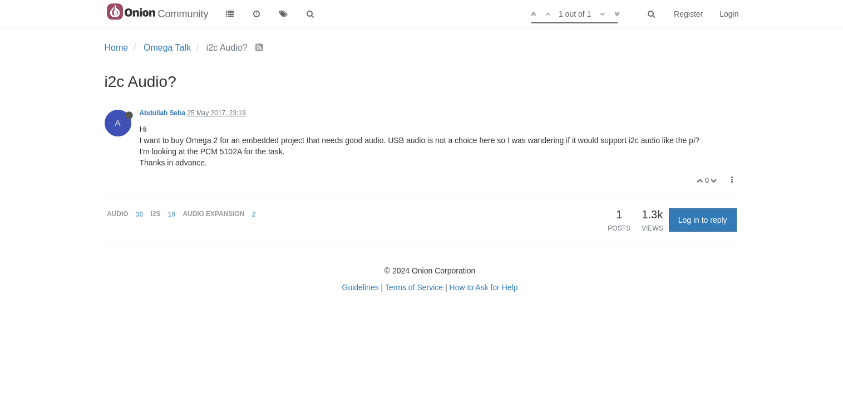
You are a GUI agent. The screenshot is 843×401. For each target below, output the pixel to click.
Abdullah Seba (163, 113)
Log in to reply (702, 220)
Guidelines (360, 287)
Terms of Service (414, 287)
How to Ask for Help (484, 287)
